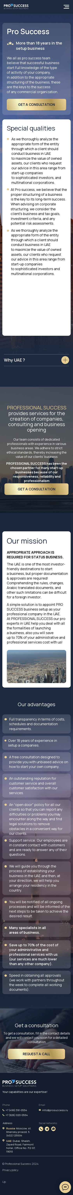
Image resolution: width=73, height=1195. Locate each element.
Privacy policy (10, 1170)
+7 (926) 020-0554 (17, 1115)
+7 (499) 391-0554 (16, 1110)
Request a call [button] (36, 1054)
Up (4, 1182)
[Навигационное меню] (66, 7)
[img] (19, 1084)
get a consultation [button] (36, 104)
